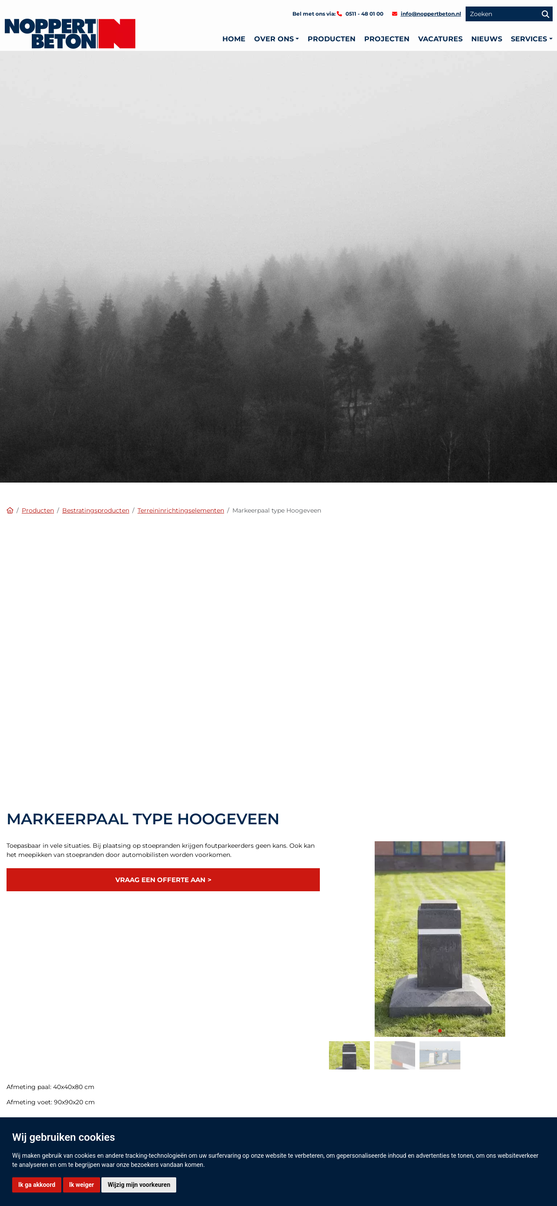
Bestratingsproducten (95, 510)
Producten (332, 39)
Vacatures (440, 39)
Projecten (386, 39)
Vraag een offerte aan (160, 880)
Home (233, 39)
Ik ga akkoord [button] (36, 1184)
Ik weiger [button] (81, 1184)
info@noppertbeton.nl (431, 13)
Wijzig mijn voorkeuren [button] (138, 1184)
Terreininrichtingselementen (181, 510)
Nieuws (486, 39)
